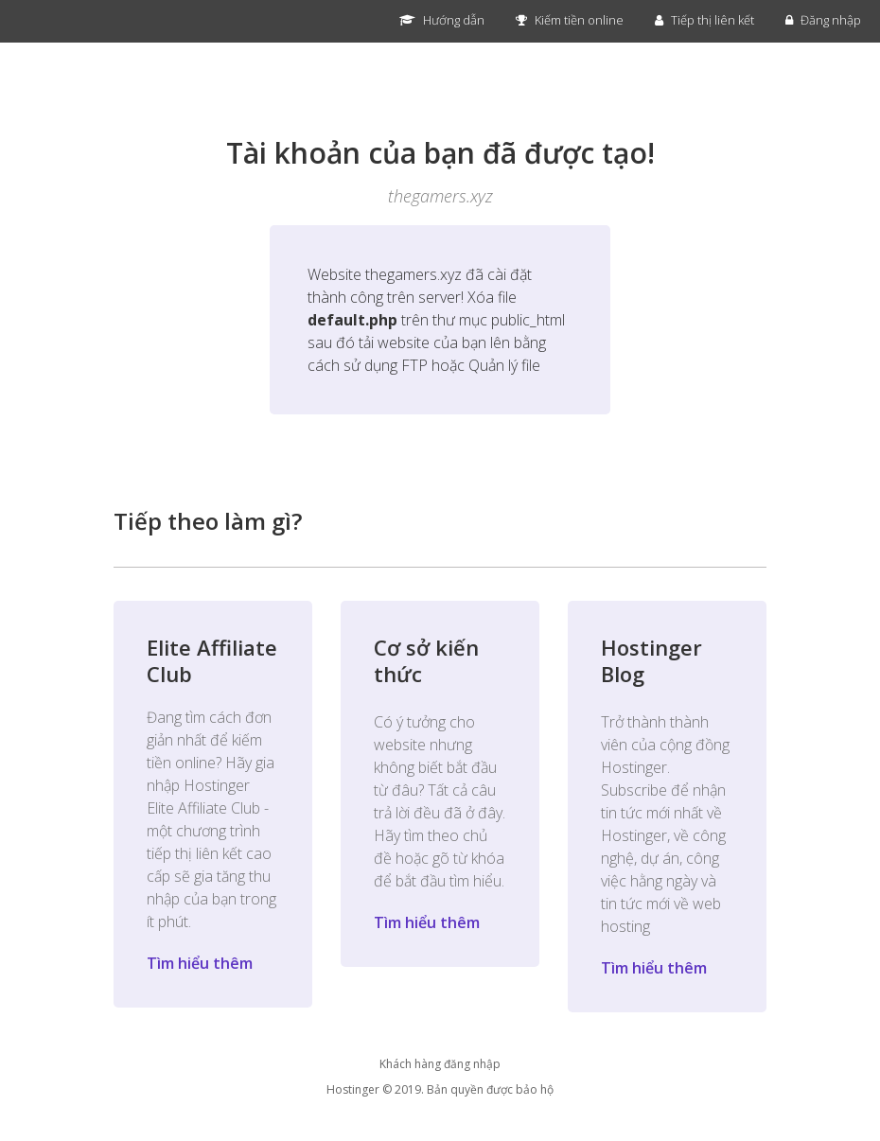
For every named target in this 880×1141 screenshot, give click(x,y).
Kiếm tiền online (570, 19)
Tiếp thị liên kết (704, 19)
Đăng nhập (823, 19)
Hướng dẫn (441, 19)
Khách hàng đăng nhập (440, 1064)
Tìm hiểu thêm (200, 963)
